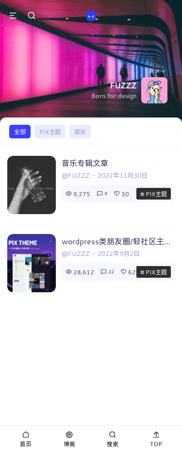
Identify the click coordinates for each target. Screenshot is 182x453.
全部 (20, 131)
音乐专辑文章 (85, 163)
